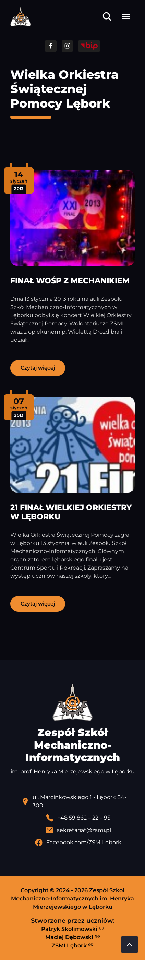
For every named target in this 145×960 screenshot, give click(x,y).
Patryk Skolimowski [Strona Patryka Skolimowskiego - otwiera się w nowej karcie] (72, 928)
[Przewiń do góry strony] (129, 944)
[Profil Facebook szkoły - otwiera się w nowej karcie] (78, 842)
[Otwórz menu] (126, 16)
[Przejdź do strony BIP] (89, 46)
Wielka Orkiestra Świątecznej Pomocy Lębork (64, 89)
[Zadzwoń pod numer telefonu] (78, 818)
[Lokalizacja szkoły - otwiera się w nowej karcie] (78, 801)
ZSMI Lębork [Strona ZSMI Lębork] (72, 945)
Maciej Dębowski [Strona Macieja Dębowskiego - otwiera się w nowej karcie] (72, 937)
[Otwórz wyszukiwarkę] (106, 16)
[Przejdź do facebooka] (50, 46)
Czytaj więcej (38, 367)
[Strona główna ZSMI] (20, 16)
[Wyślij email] (78, 830)
